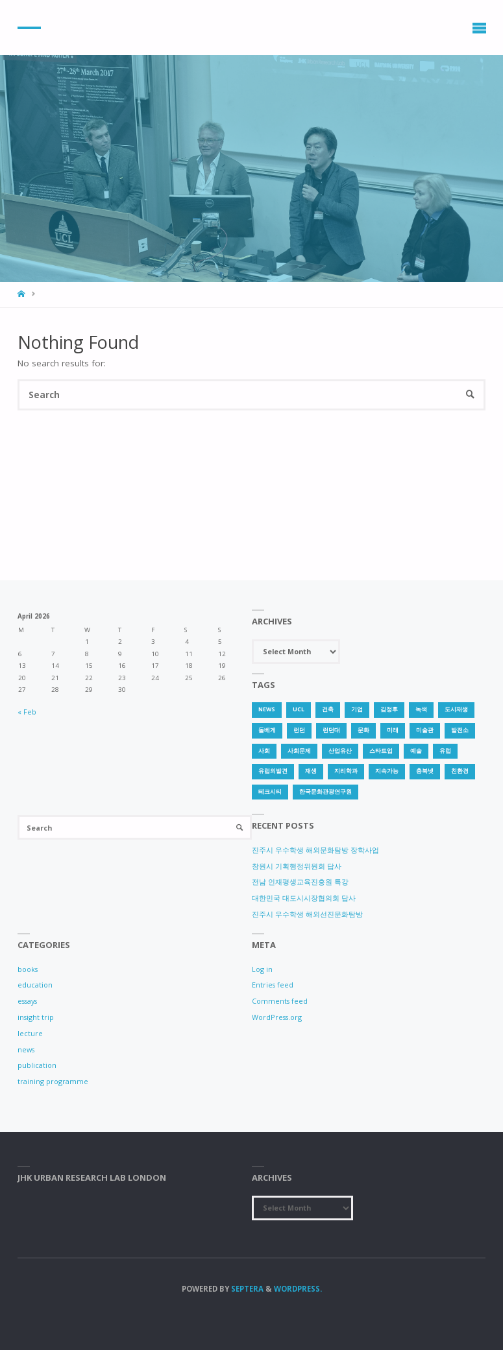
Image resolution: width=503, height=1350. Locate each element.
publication (37, 1065)
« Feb (27, 711)
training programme (53, 1081)
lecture (30, 1033)
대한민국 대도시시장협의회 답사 (304, 898)
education (35, 984)
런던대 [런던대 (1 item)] (331, 730)
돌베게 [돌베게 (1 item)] (267, 730)
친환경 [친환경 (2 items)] (460, 771)
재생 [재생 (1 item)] (311, 771)
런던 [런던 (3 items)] (299, 730)
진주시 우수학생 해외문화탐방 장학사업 (315, 850)
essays (27, 1001)
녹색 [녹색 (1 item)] (421, 709)
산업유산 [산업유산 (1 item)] (340, 751)
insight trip (36, 1017)
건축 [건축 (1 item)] (328, 709)
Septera (246, 1289)
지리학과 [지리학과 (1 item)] (346, 771)
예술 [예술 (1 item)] (416, 751)
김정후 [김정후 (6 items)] (389, 709)
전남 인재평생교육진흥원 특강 (300, 881)
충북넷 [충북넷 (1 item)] (425, 771)
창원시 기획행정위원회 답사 (296, 866)
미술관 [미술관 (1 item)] (425, 730)
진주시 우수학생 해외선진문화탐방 (307, 914)
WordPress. (298, 1289)
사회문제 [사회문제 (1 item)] (299, 751)
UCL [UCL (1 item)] (298, 709)
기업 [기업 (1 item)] (357, 709)
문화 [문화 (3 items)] (363, 730)
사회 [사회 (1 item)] (264, 751)
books (28, 969)
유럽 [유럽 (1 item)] (445, 751)
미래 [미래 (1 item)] (393, 730)
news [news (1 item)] (266, 709)
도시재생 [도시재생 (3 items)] (456, 709)
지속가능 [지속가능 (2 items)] (387, 771)
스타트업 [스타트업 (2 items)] (381, 751)
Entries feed (272, 984)
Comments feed (280, 1001)
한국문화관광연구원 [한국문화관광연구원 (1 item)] (325, 792)
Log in (262, 969)
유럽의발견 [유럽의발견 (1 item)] (273, 771)
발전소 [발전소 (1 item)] (460, 730)
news (26, 1049)
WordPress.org (277, 1017)
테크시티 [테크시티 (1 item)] (270, 792)
